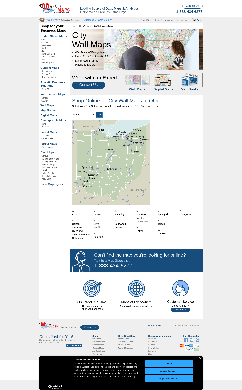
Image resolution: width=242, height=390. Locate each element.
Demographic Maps (53, 120)
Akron (75, 214)
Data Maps (47, 152)
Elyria (96, 224)
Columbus (77, 238)
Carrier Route (47, 138)
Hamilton (98, 237)
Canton (76, 224)
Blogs (156, 20)
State (43, 51)
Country (44, 101)
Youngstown (185, 214)
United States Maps (53, 36)
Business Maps (98, 342)
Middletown (142, 221)
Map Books (48, 110)
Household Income (49, 176)
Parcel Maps (48, 143)
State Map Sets (48, 54)
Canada (44, 98)
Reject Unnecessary (169, 378)
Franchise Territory (49, 167)
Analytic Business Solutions (52, 84)
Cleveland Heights (81, 234)
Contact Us (192, 5)
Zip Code (45, 135)
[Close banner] (200, 358)
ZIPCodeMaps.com (125, 342)
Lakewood (120, 224)
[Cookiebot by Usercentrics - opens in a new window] (55, 387)
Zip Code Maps (98, 351)
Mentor (140, 218)
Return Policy (153, 348)
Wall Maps (47, 105)
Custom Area (47, 74)
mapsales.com (124, 339)
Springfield (163, 214)
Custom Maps (49, 67)
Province (45, 127)
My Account (182, 20)
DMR (43, 48)
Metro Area (46, 45)
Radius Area (46, 71)
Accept (169, 364)
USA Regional (47, 62)
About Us (145, 20)
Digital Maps (48, 115)
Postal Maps (48, 132)
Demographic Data (49, 162)
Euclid (97, 227)
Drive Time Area (48, 77)
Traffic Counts (47, 173)
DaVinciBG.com (124, 345)
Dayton (97, 214)
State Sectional (48, 57)
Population (46, 179)
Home (74, 26)
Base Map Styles (51, 184)
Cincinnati (77, 227)
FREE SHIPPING (155, 325)
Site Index (152, 351)
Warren (162, 233)
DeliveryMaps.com (125, 348)
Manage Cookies (169, 371)
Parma (139, 231)
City (43, 39)
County (44, 42)
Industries (168, 20)
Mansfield (141, 214)
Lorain (118, 227)
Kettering (119, 214)
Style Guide (97, 354)
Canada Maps (98, 345)
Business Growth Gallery (98, 20)
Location (45, 170)
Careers (151, 345)
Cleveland (77, 231)
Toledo (161, 224)
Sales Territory (47, 164)
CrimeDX (45, 89)
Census (44, 156)
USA (43, 60)
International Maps (53, 94)
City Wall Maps (85, 26)
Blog (150, 354)
